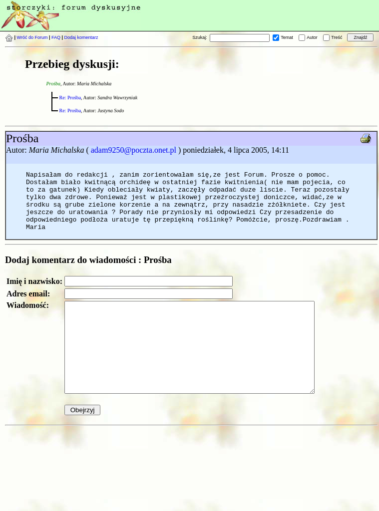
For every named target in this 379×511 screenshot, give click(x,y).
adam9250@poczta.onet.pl (133, 150)
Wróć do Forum (32, 37)
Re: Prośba (70, 97)
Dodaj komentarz (81, 37)
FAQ (55, 37)
